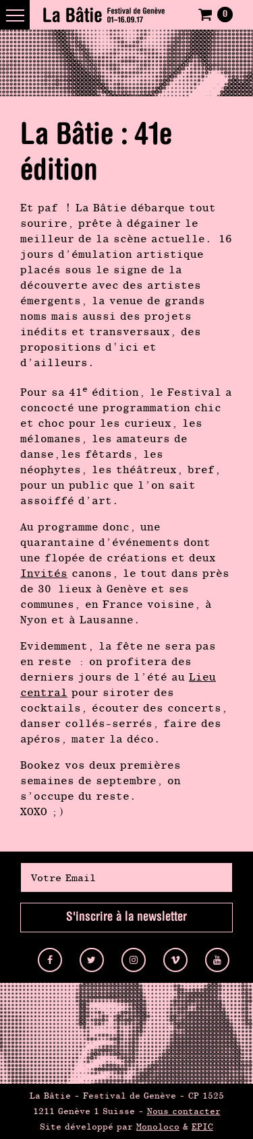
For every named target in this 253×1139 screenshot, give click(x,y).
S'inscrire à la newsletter (126, 917)
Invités (43, 573)
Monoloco (157, 1126)
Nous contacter (184, 1111)
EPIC (202, 1126)
